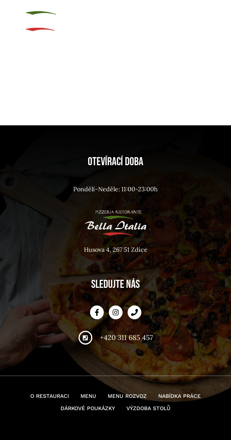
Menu (88, 396)
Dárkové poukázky (88, 408)
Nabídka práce (179, 396)
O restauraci (49, 396)
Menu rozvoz (127, 396)
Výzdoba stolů (148, 408)
